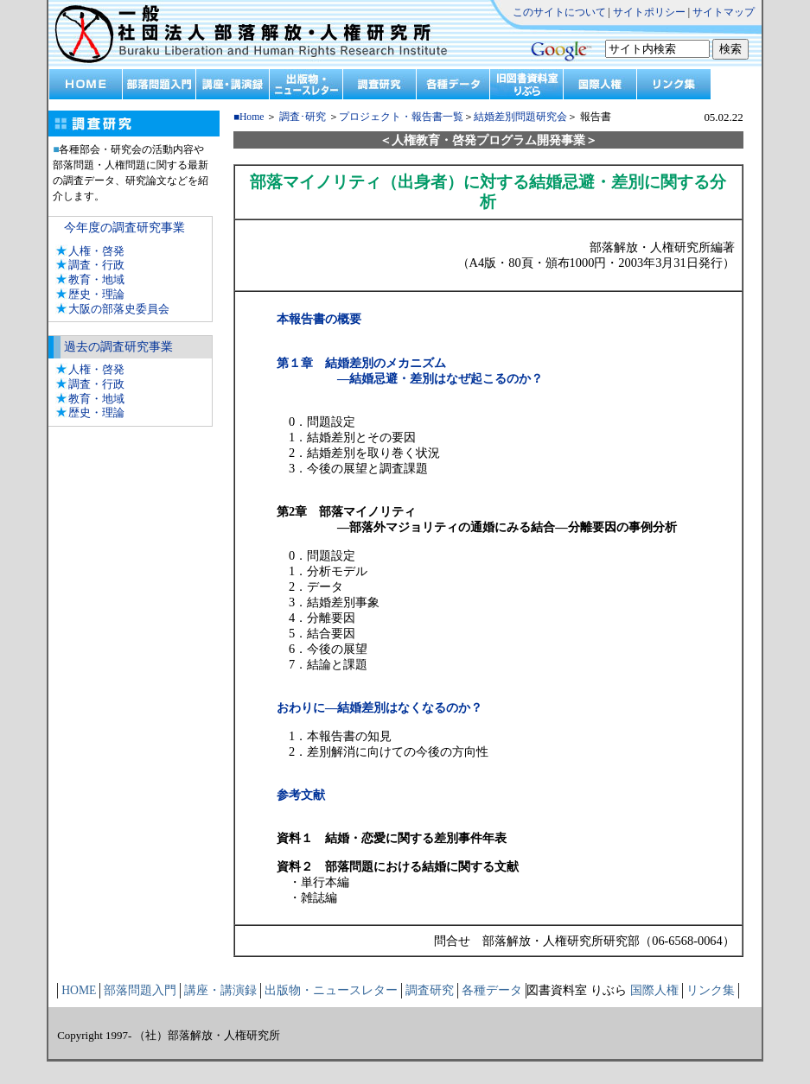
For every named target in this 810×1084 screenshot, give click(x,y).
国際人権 (654, 990)
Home (252, 117)
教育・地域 (96, 279)
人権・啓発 (96, 250)
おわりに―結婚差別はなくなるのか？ (379, 707)
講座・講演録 (220, 990)
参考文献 (301, 795)
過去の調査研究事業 (118, 346)
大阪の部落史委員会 (118, 308)
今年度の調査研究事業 (124, 227)
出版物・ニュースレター (331, 990)
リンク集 (710, 990)
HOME (78, 990)
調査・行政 (96, 264)
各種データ (492, 990)
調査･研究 (302, 117)
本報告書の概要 (319, 319)
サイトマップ (723, 12)
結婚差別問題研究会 (520, 117)
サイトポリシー (649, 12)
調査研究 (429, 990)
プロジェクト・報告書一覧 (401, 117)
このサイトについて (559, 12)
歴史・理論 (96, 294)
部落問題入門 (140, 990)
